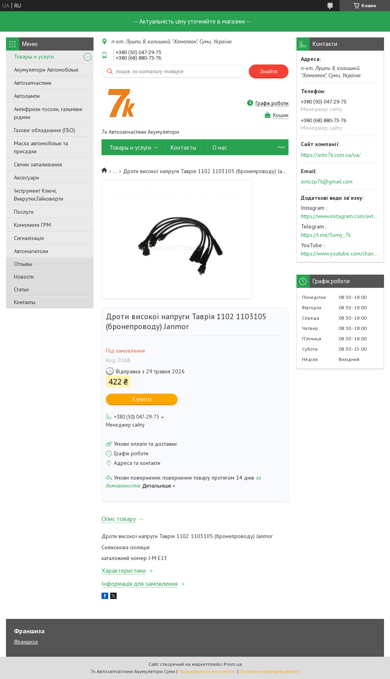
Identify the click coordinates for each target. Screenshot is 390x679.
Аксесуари (26, 177)
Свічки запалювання (38, 164)
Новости (24, 276)
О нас (220, 147)
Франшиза (26, 641)
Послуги (23, 211)
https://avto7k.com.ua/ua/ (331, 154)
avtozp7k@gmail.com (327, 181)
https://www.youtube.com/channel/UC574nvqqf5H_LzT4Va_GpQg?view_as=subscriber (340, 253)
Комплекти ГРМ (32, 224)
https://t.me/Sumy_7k (326, 234)
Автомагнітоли (31, 251)
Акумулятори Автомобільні (46, 69)
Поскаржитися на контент (207, 671)
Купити (142, 399)
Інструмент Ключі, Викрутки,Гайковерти (38, 194)
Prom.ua (233, 664)
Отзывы (23, 263)
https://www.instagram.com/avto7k (340, 216)
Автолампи (27, 96)
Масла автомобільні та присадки (41, 147)
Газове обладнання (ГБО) (44, 130)
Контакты (24, 302)
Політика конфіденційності (270, 671)
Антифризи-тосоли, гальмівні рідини (48, 113)
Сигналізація (29, 238)
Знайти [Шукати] (268, 71)
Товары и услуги (34, 56)
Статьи (21, 289)
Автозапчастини (32, 82)
